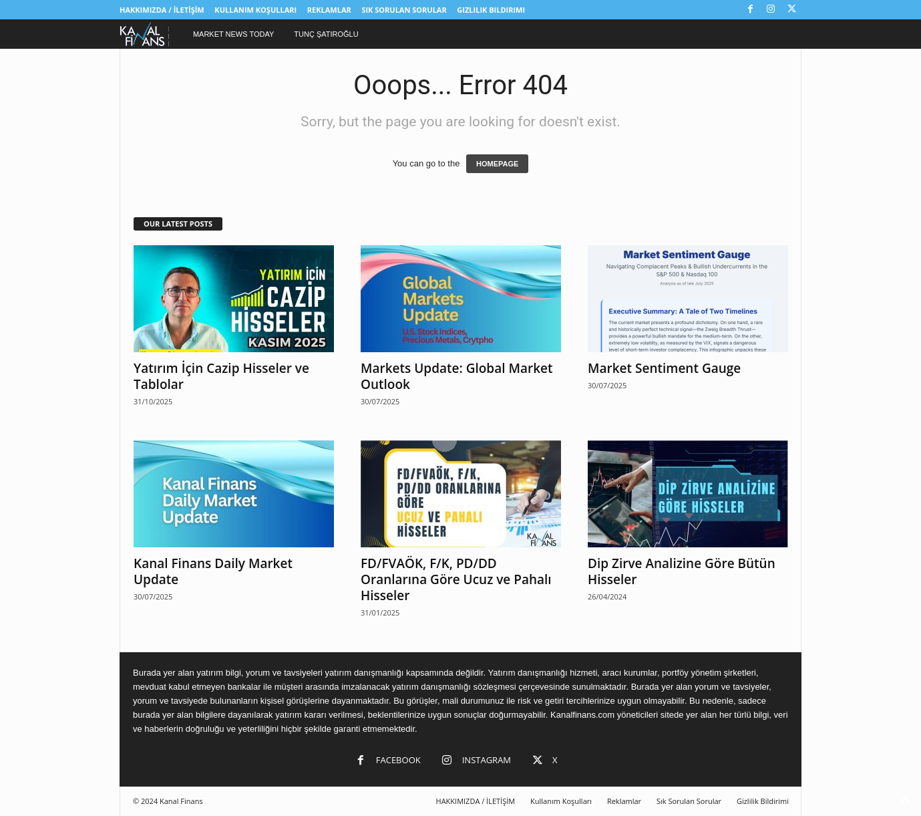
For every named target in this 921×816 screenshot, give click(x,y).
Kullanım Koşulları (255, 10)
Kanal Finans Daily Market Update (213, 571)
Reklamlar (329, 10)
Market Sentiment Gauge (664, 368)
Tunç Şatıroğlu (326, 34)
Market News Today (233, 34)
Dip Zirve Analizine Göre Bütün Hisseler (681, 571)
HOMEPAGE (497, 164)
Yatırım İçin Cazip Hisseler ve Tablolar (221, 376)
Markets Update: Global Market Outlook (457, 376)
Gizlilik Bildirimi (491, 10)
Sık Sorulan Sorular (403, 10)
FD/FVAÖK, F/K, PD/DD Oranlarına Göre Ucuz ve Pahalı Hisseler (456, 579)
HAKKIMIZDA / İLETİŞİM (162, 10)
